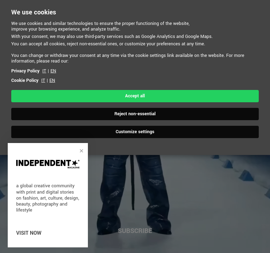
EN (53, 71)
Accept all (135, 96)
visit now (28, 233)
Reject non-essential (134, 114)
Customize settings (135, 132)
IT (44, 71)
